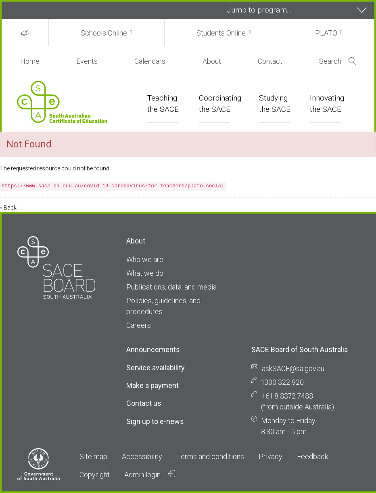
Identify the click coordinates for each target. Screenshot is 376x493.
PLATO (326, 33)
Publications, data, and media (171, 287)
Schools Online (104, 33)
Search (337, 61)
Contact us (143, 403)
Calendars (149, 61)
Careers (138, 325)
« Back (8, 207)
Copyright (94, 474)
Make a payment (152, 385)
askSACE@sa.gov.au (293, 368)
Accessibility (142, 456)
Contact (270, 61)
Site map (93, 456)
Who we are (144, 259)
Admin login (149, 474)
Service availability (155, 367)
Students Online (221, 33)
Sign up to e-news (155, 421)
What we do (144, 273)
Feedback (312, 456)
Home (30, 61)
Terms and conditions (210, 456)
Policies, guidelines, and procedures (163, 306)
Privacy (270, 456)
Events (87, 61)
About (212, 61)
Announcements (153, 349)
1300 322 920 (282, 382)
